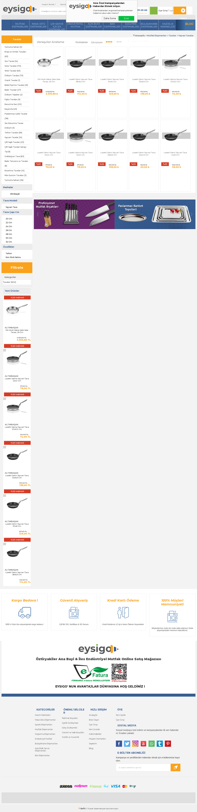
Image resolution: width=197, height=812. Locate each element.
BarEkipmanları (112, 25)
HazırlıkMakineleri (168, 25)
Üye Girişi (161, 10)
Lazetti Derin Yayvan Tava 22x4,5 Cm (101, 131)
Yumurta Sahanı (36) (14, 180)
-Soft (81, 808)
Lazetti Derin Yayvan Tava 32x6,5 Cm (17, 476)
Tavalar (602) (9, 282)
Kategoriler (10, 277)
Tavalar (17, 39)
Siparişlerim (60, 4)
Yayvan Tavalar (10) (13, 137)
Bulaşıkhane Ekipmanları (149, 25)
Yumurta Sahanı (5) (13, 47)
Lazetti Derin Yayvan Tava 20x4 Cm (182, 75)
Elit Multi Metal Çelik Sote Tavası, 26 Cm (17, 331)
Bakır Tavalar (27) (13, 90)
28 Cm (7, 233)
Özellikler (8, 246)
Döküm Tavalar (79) (14, 75)
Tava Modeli (10, 200)
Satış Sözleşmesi (69, 727)
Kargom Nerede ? (45, 4)
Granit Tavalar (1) (12, 80)
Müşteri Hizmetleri (97, 738)
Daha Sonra (110, 18)
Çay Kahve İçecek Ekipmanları (57, 26)
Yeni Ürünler (94, 729)
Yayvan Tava (9, 206)
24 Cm (7, 226)
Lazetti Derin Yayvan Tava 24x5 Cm (128, 131)
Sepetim (92, 742)
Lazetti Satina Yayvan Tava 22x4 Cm (17, 379)
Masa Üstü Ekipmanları (38, 25)
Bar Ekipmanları (42, 754)
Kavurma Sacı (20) (13, 104)
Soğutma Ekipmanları (131, 25)
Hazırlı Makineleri (42, 715)
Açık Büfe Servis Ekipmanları (42, 748)
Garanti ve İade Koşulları (73, 732)
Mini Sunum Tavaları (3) (15, 175)
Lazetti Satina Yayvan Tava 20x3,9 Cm (17, 428)
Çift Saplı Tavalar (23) (14, 142)
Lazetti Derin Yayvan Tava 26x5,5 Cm (74, 131)
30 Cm (7, 237)
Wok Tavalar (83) (12, 71)
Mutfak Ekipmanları (20, 25)
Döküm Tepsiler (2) (13, 94)
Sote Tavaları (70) (13, 66)
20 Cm (7, 218)
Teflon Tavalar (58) (13, 132)
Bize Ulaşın (94, 719)
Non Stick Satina (11, 256)
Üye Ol (171, 10)
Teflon (7, 253)
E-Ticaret (89, 808)
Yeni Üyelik (120, 715)
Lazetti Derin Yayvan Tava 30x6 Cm (17, 525)
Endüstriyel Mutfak (75, 25)
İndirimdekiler (95, 733)
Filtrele (17, 268)
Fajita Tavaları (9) (12, 99)
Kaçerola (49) (11, 109)
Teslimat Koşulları (69, 718)
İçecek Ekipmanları (43, 724)
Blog (189, 24)
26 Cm (7, 229)
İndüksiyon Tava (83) (14, 156)
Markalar (8, 187)
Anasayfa (93, 715)
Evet (126, 18)
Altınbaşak (12, 194)
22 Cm (7, 222)
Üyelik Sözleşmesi (69, 722)
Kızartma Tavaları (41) (14, 170)
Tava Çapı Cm (11, 212)
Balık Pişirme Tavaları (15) (16, 85)
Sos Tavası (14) (11, 61)
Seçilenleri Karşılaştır (138, 41)
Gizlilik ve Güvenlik (70, 736)
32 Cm (7, 241)
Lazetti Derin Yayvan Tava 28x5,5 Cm (17, 573)
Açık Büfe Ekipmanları (94, 25)
